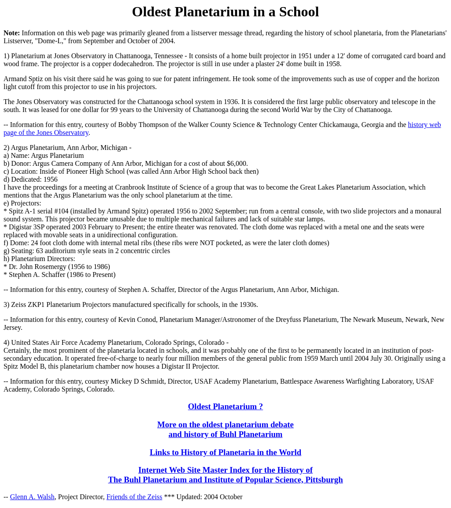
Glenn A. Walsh (32, 497)
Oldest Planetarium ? (225, 406)
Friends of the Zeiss (135, 497)
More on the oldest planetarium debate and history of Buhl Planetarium (225, 429)
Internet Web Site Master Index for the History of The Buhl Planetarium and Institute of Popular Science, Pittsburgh (225, 474)
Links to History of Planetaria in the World (225, 452)
